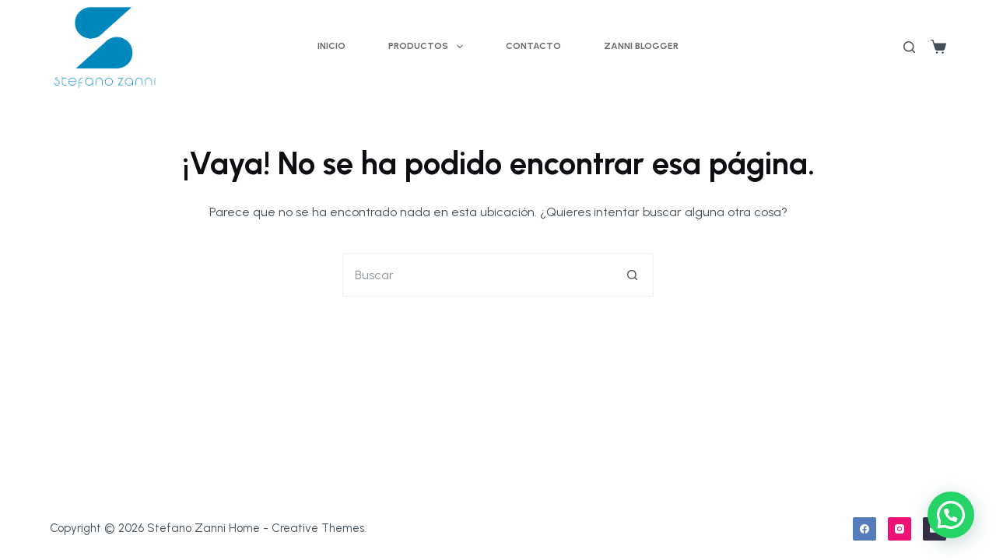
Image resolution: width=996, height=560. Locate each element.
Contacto (533, 45)
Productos (428, 46)
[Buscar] (909, 47)
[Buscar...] (476, 275)
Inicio (331, 45)
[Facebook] (864, 529)
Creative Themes (318, 528)
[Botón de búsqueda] (632, 275)
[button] (951, 515)
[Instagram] (899, 529)
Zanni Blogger (641, 45)
